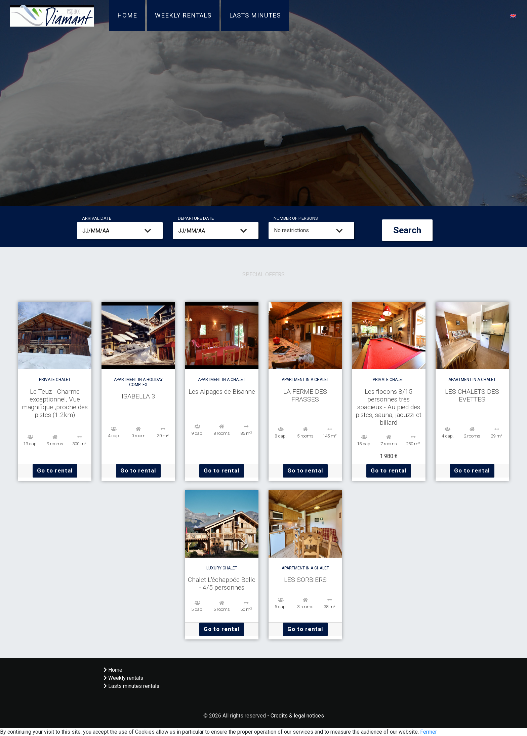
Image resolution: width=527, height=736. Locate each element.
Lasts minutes (255, 15)
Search (407, 230)
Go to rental (55, 470)
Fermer (428, 732)
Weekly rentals (183, 15)
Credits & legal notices (297, 715)
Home (127, 15)
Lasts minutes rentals (131, 686)
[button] (513, 15)
